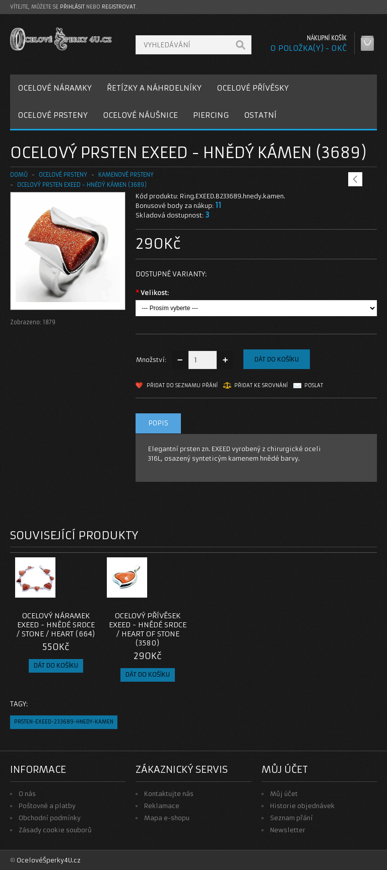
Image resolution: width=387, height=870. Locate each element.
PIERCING (211, 115)
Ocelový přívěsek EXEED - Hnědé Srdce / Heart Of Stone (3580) (147, 629)
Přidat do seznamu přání (182, 385)
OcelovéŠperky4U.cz (49, 860)
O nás (27, 794)
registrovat (119, 7)
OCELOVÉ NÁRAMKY (55, 88)
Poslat (313, 385)
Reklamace (161, 806)
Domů (19, 174)
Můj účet (284, 794)
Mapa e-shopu (166, 818)
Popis (158, 423)
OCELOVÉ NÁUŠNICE (140, 115)
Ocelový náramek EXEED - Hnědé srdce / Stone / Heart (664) (56, 624)
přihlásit (72, 7)
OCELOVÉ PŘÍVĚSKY (253, 88)
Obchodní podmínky (50, 818)
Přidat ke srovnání (261, 385)
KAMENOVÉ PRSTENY (126, 174)
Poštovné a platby (47, 806)
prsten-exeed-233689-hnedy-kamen (63, 721)
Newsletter (287, 830)
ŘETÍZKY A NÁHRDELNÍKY (154, 88)
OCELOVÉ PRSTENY (53, 115)
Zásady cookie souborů (55, 830)
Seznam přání (291, 818)
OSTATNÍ (260, 115)
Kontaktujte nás (169, 794)
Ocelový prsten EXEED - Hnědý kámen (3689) (82, 184)
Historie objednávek (302, 806)
